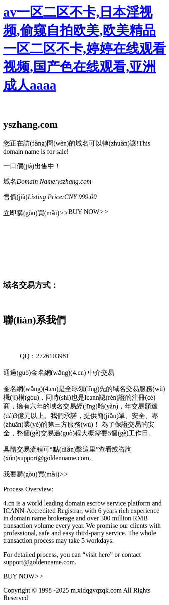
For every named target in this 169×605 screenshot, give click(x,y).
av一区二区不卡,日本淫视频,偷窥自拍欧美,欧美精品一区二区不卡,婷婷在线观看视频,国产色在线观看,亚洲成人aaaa (84, 48)
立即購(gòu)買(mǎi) (35, 212)
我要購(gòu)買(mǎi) (35, 474)
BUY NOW (88, 211)
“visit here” (97, 554)
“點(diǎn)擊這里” (74, 449)
